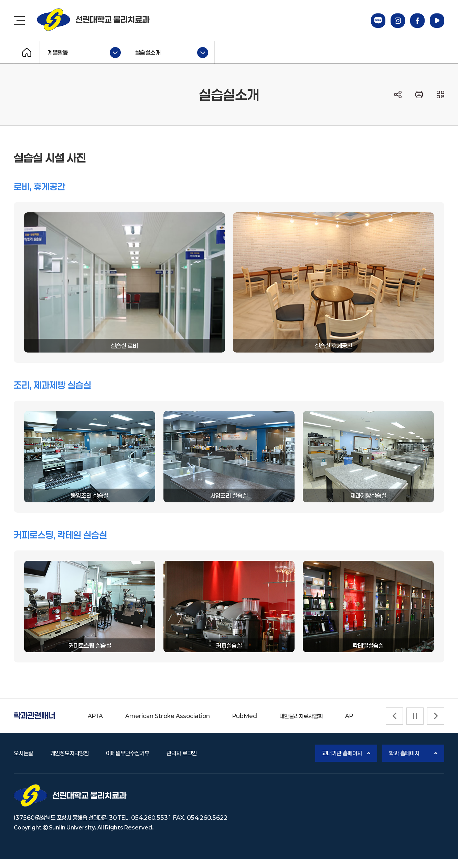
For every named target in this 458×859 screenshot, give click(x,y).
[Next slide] (435, 716)
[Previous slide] (394, 716)
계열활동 (80, 52)
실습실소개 (167, 52)
